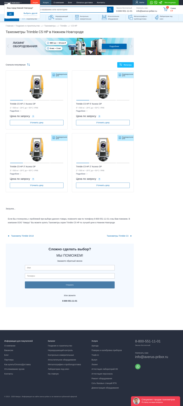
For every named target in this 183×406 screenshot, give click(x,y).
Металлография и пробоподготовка (140, 17)
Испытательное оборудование (113, 17)
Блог (70, 2)
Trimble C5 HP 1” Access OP (23, 104)
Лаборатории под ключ (166, 17)
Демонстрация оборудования (105, 388)
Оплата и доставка (84, 2)
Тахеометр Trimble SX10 (22, 236)
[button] (8, 46)
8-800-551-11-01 (124, 11)
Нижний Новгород (12, 2)
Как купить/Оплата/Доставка (17, 364)
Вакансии (8, 350)
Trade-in (95, 355)
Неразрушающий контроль (61, 17)
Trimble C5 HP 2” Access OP (89, 166)
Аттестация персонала (102, 374)
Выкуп (94, 360)
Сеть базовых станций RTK (104, 383)
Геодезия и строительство (28, 26)
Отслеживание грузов (14, 369)
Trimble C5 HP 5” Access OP (89, 104)
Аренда (95, 346)
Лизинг (95, 364)
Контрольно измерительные (85, 17)
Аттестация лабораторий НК (105, 369)
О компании (58, 2)
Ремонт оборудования (102, 378)
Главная (9, 26)
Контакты (101, 2)
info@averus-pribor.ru (146, 11)
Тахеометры (50, 26)
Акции (35, 2)
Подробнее (114, 46)
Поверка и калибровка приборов (107, 350)
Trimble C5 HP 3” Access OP (23, 166)
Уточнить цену (36, 122)
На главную (53, 374)
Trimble (63, 26)
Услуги (45, 2)
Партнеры (9, 360)
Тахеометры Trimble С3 (117, 236)
